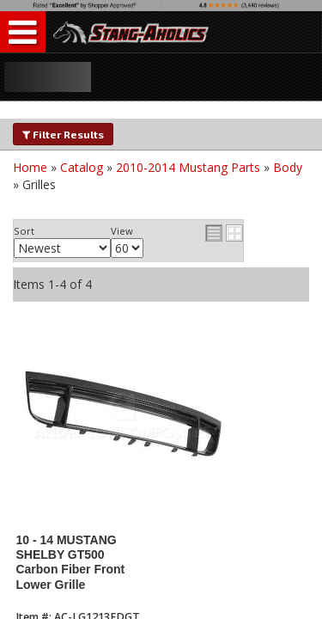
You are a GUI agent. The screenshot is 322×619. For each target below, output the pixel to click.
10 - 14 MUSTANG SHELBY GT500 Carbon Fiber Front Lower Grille (70, 562)
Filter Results (63, 134)
